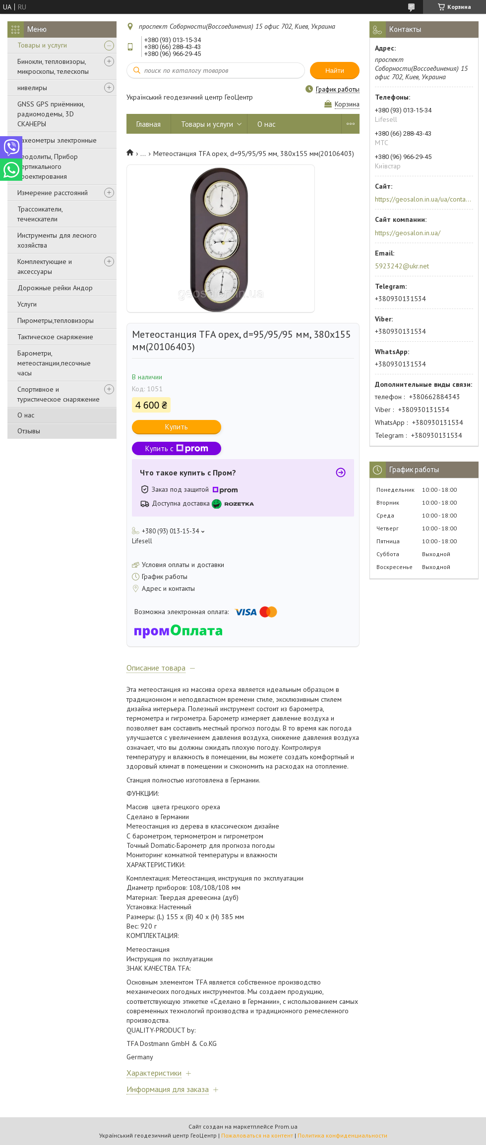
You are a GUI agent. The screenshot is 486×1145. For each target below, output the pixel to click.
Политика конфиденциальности (342, 1135)
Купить (176, 426)
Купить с (176, 448)
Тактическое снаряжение (55, 336)
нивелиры (32, 87)
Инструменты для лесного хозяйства (57, 240)
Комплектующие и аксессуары (44, 266)
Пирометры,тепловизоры (55, 320)
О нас (25, 415)
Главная (148, 124)
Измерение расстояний (52, 192)
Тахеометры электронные (57, 140)
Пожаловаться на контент (257, 1135)
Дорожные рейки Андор (55, 287)
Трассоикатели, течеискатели (39, 214)
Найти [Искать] (334, 70)
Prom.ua (286, 1126)
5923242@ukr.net (402, 265)
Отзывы (28, 430)
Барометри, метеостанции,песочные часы (54, 363)
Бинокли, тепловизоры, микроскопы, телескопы (53, 66)
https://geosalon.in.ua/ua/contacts (423, 199)
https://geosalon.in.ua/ (407, 232)
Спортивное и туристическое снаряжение (58, 394)
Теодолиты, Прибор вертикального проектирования (47, 166)
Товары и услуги (42, 45)
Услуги (27, 304)
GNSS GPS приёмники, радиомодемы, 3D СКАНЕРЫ (50, 114)
